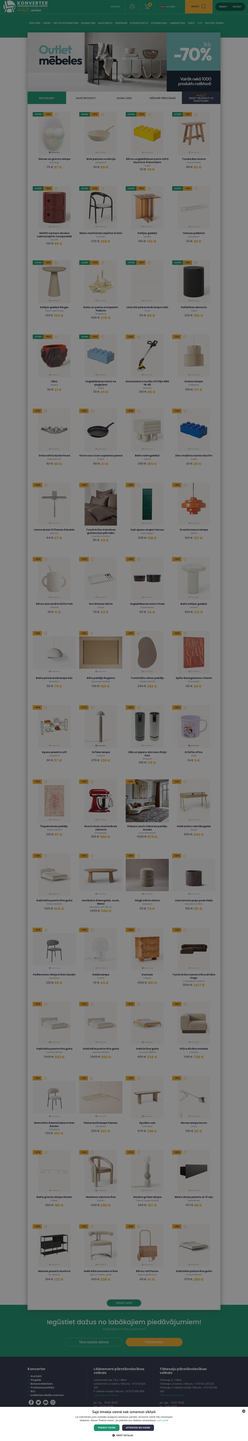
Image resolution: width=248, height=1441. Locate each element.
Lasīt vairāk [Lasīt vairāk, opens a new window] (162, 1420)
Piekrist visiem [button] (106, 1427)
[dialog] (124, 720)
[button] (124, 1435)
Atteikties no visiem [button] (138, 1427)
